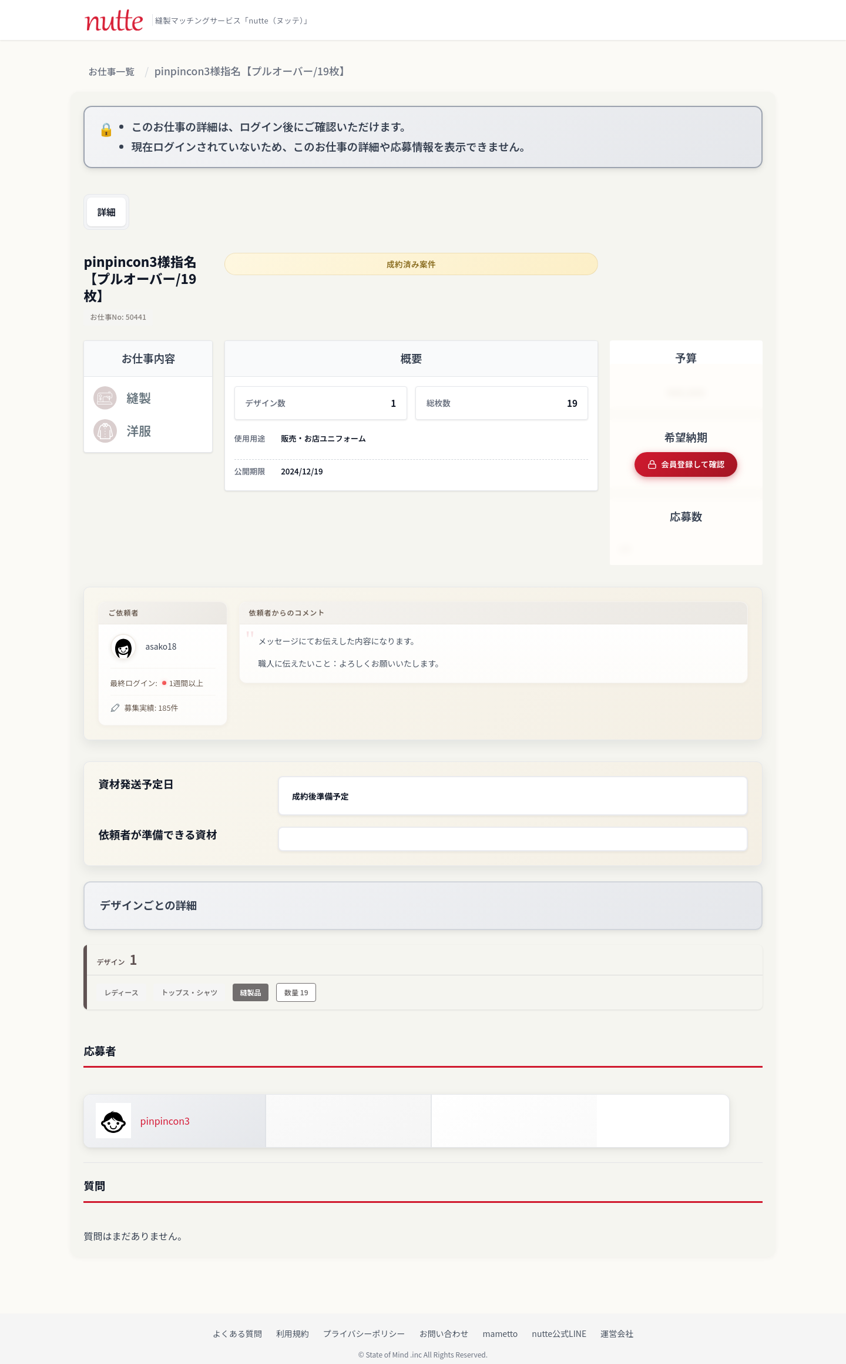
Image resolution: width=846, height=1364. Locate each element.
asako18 (161, 642)
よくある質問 (237, 1323)
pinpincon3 (165, 1111)
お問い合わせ (444, 1323)
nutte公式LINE (559, 1323)
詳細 (110, 213)
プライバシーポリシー (364, 1323)
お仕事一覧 (115, 72)
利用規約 (292, 1323)
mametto (500, 1323)
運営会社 (616, 1323)
